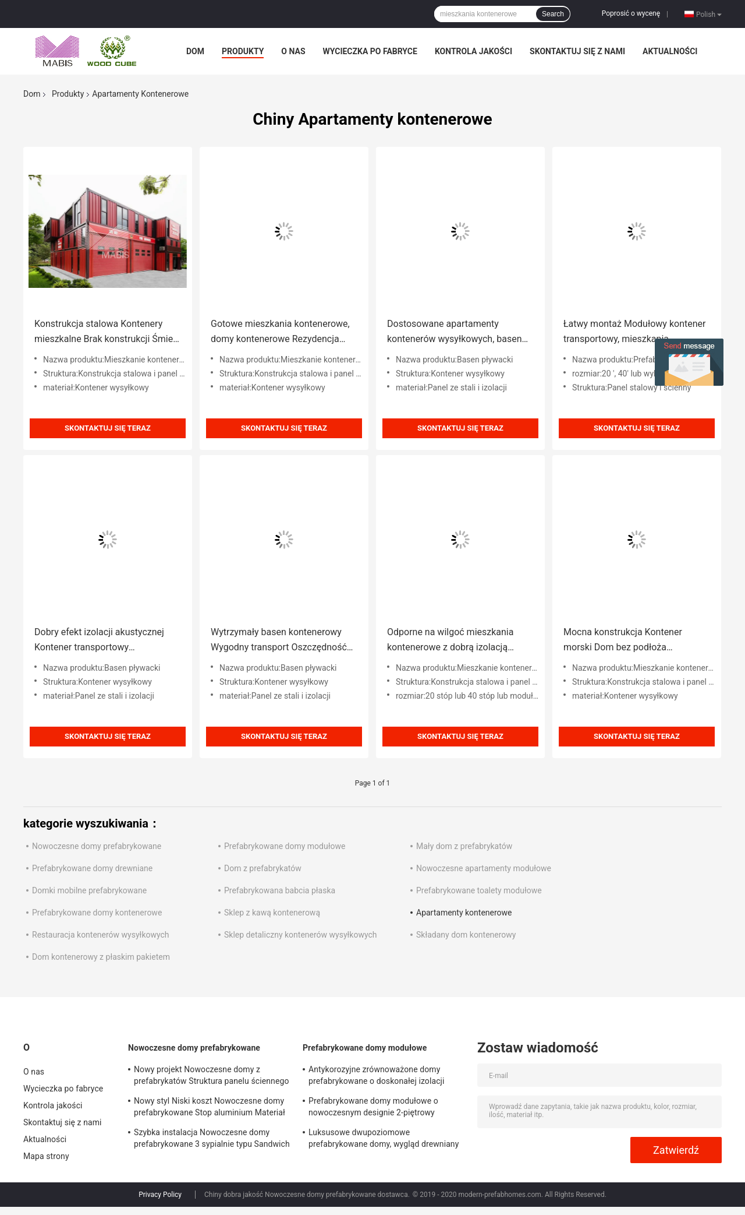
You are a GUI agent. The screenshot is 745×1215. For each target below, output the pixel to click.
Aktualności (670, 51)
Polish (709, 14)
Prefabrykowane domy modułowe (284, 846)
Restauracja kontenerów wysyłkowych (100, 934)
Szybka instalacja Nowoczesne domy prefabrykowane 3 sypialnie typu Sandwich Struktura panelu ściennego (212, 1140)
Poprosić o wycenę (631, 13)
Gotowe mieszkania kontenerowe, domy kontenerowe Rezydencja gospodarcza (280, 332)
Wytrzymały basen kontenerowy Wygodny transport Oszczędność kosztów (279, 640)
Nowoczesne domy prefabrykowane (96, 846)
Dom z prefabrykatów (262, 868)
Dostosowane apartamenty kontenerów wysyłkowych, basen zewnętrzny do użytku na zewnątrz (457, 332)
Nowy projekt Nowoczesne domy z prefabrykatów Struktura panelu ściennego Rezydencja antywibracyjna (211, 1077)
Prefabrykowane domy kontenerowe (97, 912)
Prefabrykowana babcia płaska (279, 890)
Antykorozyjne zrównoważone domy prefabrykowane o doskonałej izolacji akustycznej (376, 1077)
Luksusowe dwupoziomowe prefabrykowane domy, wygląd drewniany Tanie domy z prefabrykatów (383, 1140)
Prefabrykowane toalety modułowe (479, 890)
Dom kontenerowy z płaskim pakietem (101, 957)
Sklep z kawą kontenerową (272, 912)
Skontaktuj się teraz (108, 428)
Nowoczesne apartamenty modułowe (483, 868)
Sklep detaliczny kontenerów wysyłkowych (300, 934)
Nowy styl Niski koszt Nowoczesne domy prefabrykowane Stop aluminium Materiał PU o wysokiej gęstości (209, 1108)
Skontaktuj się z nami (577, 51)
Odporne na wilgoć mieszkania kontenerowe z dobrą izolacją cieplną (450, 640)
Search (553, 14)
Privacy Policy (160, 1195)
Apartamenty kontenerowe (464, 912)
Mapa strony (46, 1156)
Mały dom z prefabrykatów (464, 846)
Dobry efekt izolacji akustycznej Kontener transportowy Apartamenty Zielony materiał (99, 640)
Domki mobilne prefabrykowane (89, 890)
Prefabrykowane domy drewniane (92, 868)
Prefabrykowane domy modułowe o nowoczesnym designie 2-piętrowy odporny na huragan (373, 1108)
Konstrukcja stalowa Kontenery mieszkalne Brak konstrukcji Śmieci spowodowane (107, 332)
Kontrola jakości (473, 51)
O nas (293, 51)
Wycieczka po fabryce (370, 51)
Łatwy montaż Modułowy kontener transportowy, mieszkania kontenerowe (634, 332)
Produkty (243, 51)
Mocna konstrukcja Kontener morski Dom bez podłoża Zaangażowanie (622, 640)
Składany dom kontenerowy (466, 934)
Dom (195, 51)
